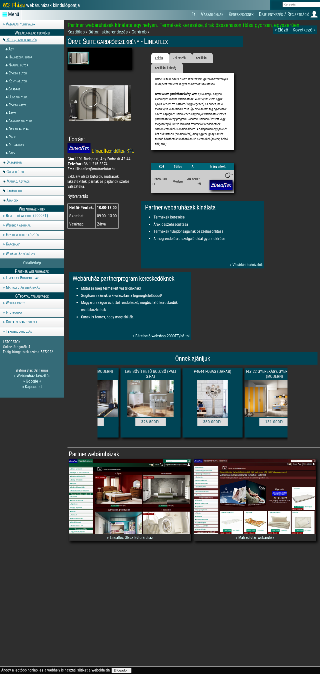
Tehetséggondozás (19, 331)
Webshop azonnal (18, 225)
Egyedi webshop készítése (23, 234)
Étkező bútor (17, 73)
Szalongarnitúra (20, 121)
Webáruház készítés (33, 375)
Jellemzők (179, 58)
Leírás (159, 58)
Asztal (13, 113)
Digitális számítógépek (21, 321)
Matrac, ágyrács (18, 181)
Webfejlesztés (15, 302)
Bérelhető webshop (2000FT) (27, 215)
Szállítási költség (165, 68)
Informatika (14, 312)
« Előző (282, 30)
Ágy (11, 49)
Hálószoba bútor (20, 57)
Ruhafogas (16, 145)
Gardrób (14, 89)
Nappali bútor (18, 65)
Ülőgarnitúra (18, 97)
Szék (11, 153)
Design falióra (18, 129)
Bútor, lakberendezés (21, 39)
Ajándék (12, 200)
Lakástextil (14, 190)
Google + (33, 381)
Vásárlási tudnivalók (20, 24)
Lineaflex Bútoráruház (22, 277)
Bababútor (14, 162)
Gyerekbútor (15, 171)
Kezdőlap (77, 32)
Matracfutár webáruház (23, 287)
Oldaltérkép (32, 262)
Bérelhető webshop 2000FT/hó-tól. (162, 336)
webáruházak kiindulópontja (41, 4)
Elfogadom (122, 670)
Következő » (304, 30)
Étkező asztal (18, 105)
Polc (12, 137)
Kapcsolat (13, 244)
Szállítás (201, 58)
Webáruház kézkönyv (20, 253)
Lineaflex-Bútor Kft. (113, 151)
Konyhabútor (17, 81)
